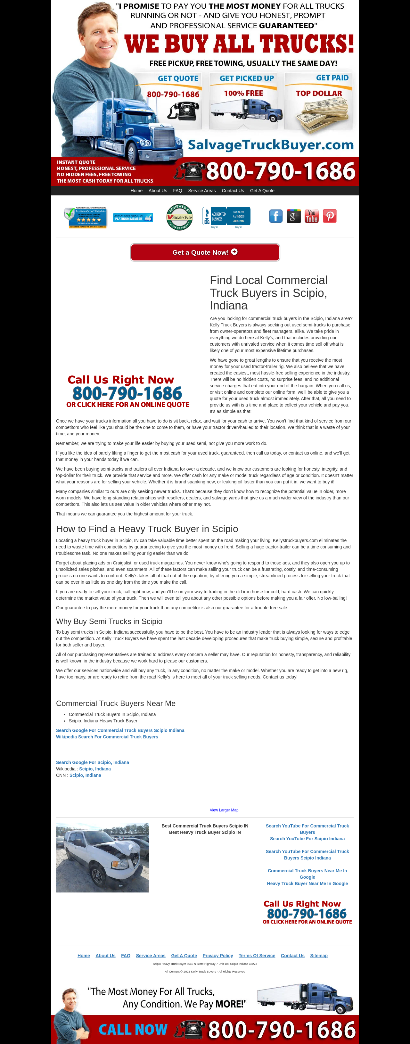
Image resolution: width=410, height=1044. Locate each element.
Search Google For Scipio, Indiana (92, 762)
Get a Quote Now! (204, 252)
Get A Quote (262, 190)
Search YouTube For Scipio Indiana (307, 838)
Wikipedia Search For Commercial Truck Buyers (107, 736)
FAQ (177, 190)
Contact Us (233, 190)
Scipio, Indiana (95, 768)
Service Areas (202, 190)
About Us (158, 190)
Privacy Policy (218, 955)
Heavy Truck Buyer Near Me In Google (307, 883)
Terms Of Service (257, 955)
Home (137, 190)
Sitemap (319, 955)
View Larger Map (224, 810)
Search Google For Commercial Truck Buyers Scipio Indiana (120, 730)
